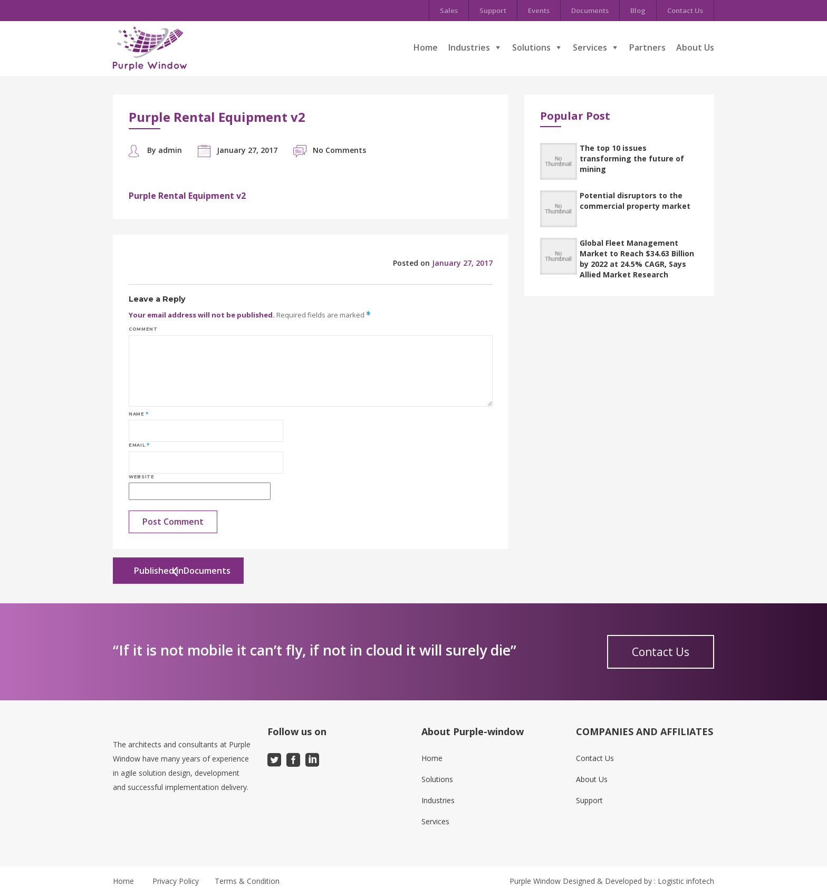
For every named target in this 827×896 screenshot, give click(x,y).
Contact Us (685, 10)
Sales (449, 10)
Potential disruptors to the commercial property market (635, 200)
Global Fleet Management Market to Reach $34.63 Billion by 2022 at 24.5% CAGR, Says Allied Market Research (637, 259)
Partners (647, 47)
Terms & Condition (247, 881)
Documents (590, 10)
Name (139, 414)
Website (141, 476)
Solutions (531, 47)
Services (590, 47)
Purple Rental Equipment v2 (187, 195)
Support (492, 10)
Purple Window (535, 881)
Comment (143, 329)
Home (426, 47)
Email (139, 445)
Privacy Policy (175, 881)
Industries (469, 47)
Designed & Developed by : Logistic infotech (638, 881)
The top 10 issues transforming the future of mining (632, 158)
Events (539, 10)
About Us (695, 47)
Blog (638, 10)
